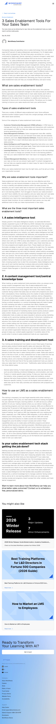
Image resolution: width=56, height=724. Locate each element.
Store (3, 686)
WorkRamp (39, 425)
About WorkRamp (7, 681)
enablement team (30, 200)
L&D (25, 410)
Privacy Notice (6, 694)
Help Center (5, 707)
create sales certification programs (30, 423)
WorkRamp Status (7, 718)
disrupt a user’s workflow (10, 69)
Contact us (33, 488)
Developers (5, 715)
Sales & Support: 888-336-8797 (11, 712)
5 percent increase (38, 56)
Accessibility (6, 699)
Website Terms (6, 696)
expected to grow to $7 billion (18, 224)
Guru (10, 321)
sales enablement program (25, 453)
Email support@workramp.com (11, 710)
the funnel (33, 290)
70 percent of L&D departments (21, 408)
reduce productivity (28, 69)
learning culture (7, 359)
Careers (4, 683)
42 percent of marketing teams (21, 311)
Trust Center (5, 691)
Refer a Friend (6, 688)
